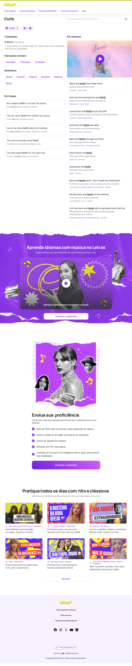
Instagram (60, 629)
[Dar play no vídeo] (100, 59)
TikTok (76, 629)
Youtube (71, 629)
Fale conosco (66, 615)
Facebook (55, 629)
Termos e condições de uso (66, 620)
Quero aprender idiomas (66, 610)
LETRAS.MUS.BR (10, 4)
